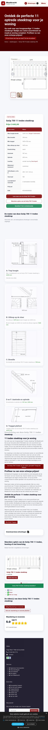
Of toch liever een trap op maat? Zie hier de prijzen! (20, 38)
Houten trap (13, 692)
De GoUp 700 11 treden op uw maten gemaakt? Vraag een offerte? (24, 466)
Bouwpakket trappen (15, 685)
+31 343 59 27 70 (13, 652)
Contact (11, 654)
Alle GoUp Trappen (11, 522)
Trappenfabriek (14, 689)
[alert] (24, 721)
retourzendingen (14, 670)
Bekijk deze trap (12, 602)
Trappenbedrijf (14, 691)
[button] (24, 727)
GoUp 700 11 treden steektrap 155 (28, 42)
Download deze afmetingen (17, 532)
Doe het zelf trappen (15, 687)
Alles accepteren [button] (17, 724)
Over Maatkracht (14, 675)
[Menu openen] (43, 3)
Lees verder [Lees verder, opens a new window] (42, 717)
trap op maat (13, 696)
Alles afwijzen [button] (31, 724)
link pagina (12, 673)
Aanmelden (34, 710)
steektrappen (13, 42)
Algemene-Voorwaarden (16, 668)
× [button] (46, 713)
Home (6, 42)
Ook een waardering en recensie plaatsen (18, 610)
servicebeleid (13, 671)
